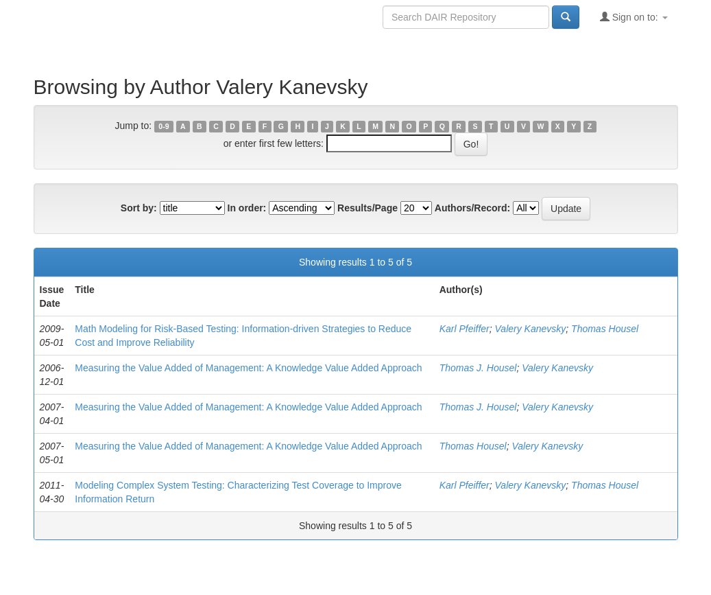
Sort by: (139, 207)
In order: (247, 207)
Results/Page (367, 207)
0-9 (163, 126)
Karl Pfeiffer (464, 328)
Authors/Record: (472, 207)
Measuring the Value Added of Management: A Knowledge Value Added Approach (248, 367)
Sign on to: (634, 17)
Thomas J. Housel (478, 367)
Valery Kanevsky (530, 328)
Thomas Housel (604, 328)
